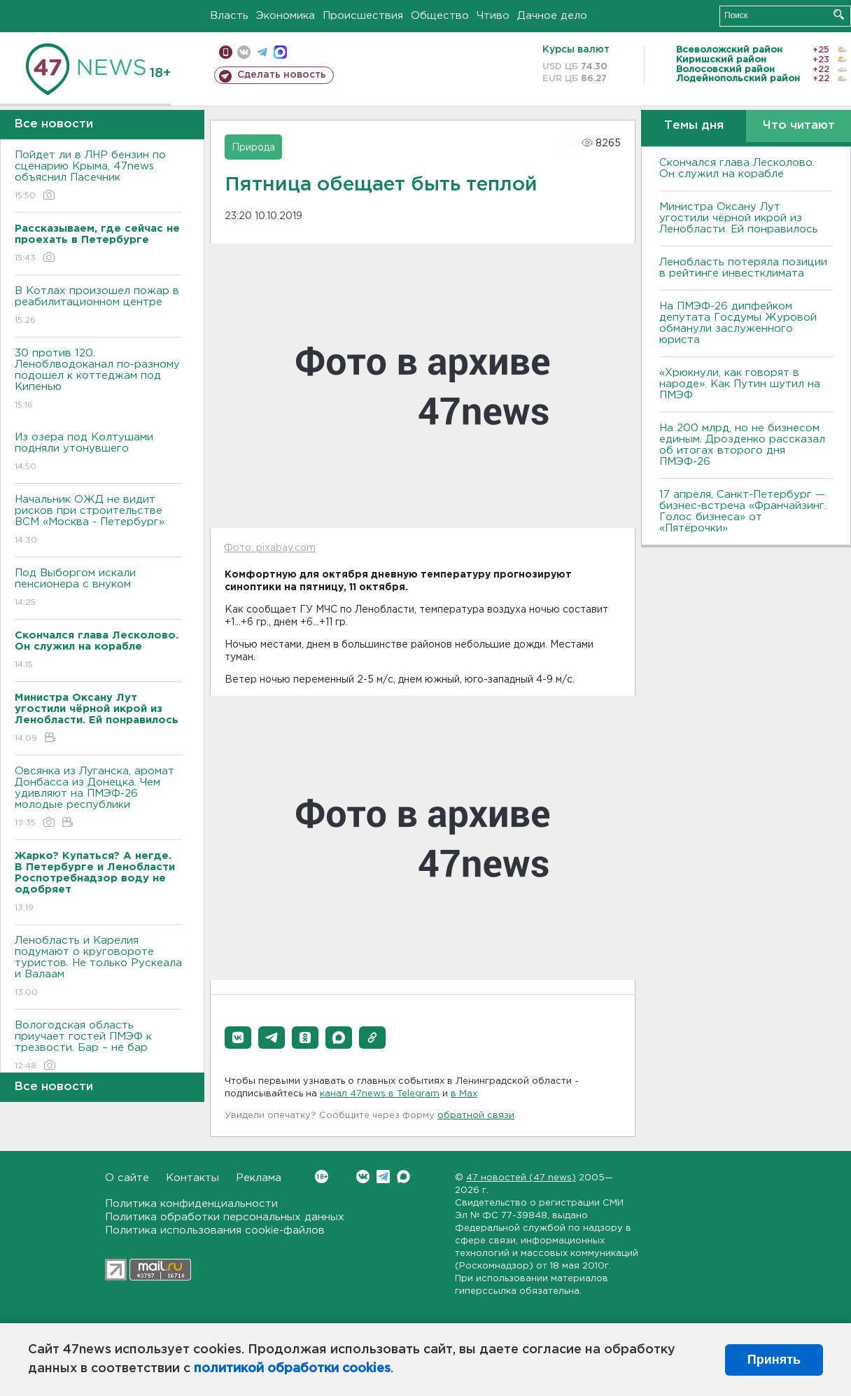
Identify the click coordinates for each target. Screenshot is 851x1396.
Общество (440, 15)
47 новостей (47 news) (521, 1178)
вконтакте (244, 52)
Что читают (799, 125)
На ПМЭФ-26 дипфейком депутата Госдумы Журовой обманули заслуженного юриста (738, 323)
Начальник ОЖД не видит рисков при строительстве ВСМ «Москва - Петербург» (98, 520)
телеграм (262, 52)
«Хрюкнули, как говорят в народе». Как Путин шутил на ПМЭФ (739, 384)
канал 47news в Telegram (379, 1094)
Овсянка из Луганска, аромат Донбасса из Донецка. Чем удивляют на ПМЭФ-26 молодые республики (98, 798)
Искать (839, 14)
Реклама (258, 1177)
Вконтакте (321, 1176)
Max (403, 1176)
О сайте (127, 1177)
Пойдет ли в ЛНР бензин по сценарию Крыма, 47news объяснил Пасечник (98, 176)
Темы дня (694, 125)
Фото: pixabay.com (270, 548)
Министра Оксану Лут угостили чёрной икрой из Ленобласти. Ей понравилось (738, 218)
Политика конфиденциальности (191, 1203)
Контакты (192, 1177)
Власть (229, 15)
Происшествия (363, 15)
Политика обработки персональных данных (224, 1217)
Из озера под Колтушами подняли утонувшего (98, 453)
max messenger (280, 52)
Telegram (383, 1176)
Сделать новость (281, 75)
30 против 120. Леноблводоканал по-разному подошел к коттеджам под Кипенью (98, 380)
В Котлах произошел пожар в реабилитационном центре (98, 306)
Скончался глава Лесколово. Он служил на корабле (737, 168)
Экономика (285, 15)
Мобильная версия (225, 52)
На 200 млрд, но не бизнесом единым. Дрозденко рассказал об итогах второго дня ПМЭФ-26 (742, 445)
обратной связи (475, 1115)
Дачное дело (552, 15)
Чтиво (493, 15)
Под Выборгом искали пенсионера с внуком (98, 588)
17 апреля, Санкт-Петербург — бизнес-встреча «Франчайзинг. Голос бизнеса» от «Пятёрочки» (743, 511)
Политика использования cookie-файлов (215, 1230)
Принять (774, 1360)
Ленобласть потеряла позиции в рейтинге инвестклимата (743, 268)
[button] (238, 1037)
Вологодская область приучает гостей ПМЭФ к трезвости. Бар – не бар (98, 1046)
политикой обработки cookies (292, 1368)
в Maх (464, 1094)
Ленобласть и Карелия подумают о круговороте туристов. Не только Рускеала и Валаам (98, 967)
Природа (253, 148)
